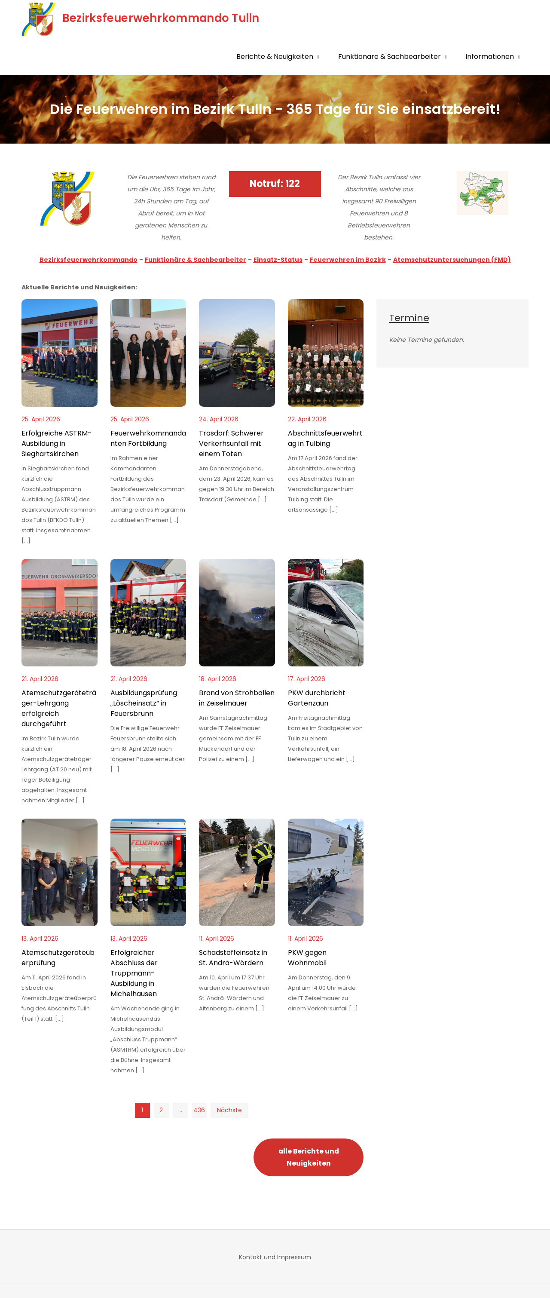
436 (199, 1110)
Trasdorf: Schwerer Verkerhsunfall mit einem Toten (231, 443)
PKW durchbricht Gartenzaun (316, 698)
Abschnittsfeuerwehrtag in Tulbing (325, 438)
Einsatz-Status (278, 259)
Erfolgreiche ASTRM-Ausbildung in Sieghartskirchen (56, 443)
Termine (409, 318)
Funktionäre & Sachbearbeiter (389, 56)
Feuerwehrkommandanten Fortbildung (148, 438)
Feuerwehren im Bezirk (348, 259)
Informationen (489, 56)
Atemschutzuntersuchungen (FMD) (452, 259)
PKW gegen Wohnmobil (307, 958)
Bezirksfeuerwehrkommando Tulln (161, 18)
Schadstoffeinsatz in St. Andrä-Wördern (233, 958)
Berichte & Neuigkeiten (274, 56)
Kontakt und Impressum (275, 1257)
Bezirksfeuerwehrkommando (89, 259)
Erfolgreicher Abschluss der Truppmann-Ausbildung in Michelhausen (134, 973)
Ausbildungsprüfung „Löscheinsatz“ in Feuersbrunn (143, 703)
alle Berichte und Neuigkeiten (308, 1157)
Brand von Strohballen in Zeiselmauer (237, 698)
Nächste (229, 1110)
